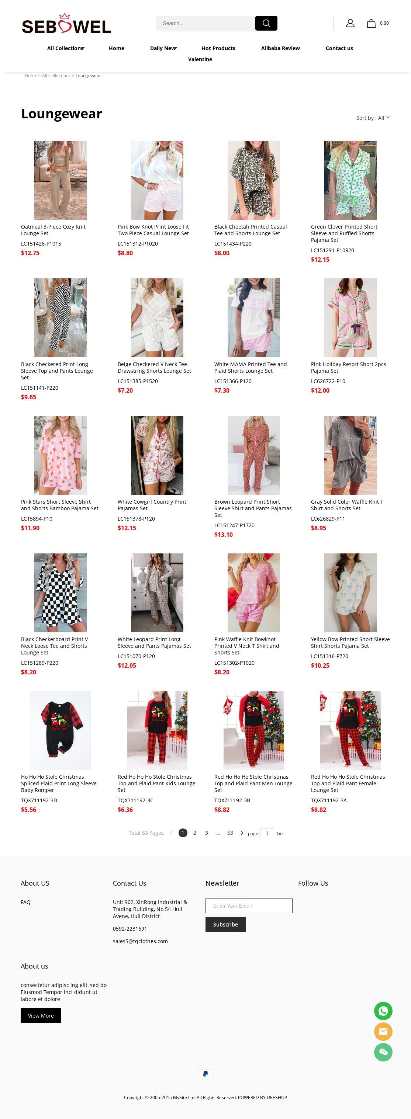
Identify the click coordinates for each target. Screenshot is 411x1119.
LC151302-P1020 (234, 663)
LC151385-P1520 (138, 381)
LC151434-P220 (233, 243)
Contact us (339, 48)
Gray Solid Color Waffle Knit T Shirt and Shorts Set (347, 505)
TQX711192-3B (232, 800)
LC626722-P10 (328, 381)
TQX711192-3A (329, 800)
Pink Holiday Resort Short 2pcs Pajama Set (348, 367)
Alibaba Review (280, 48)
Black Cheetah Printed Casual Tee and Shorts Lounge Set (250, 230)
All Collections (65, 48)
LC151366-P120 (233, 381)
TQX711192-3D (39, 800)
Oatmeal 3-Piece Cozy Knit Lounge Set (53, 230)
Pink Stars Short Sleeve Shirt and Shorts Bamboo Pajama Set (60, 505)
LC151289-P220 (39, 663)
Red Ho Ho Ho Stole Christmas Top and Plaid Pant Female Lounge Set (348, 783)
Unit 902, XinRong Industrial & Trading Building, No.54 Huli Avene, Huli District (150, 909)
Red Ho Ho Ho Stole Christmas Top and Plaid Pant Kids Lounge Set (157, 783)
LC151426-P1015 (41, 243)
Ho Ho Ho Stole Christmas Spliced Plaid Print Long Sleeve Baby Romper (59, 783)
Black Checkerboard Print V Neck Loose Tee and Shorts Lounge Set (54, 646)
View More (41, 1015)
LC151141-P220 (39, 388)
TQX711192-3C (135, 800)
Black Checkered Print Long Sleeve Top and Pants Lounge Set (57, 371)
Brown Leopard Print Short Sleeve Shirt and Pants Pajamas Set (253, 508)
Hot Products (218, 48)
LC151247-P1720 (234, 525)
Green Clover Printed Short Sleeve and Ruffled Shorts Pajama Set (344, 233)
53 (230, 832)
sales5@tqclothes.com (140, 941)
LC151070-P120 (136, 656)
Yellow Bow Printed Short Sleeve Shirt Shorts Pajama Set (350, 642)
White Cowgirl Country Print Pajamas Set (152, 505)
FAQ (26, 902)
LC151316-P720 (329, 656)
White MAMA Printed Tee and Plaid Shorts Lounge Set (250, 367)
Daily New (163, 48)
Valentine (200, 59)
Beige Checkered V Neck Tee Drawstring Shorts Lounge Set (154, 367)
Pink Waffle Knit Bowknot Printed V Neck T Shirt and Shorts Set (246, 646)
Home (116, 48)
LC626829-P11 (328, 518)
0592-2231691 (130, 928)
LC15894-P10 (36, 518)
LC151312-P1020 (138, 243)
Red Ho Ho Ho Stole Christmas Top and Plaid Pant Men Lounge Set (253, 783)
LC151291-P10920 (332, 250)
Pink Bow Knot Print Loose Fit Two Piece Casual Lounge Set (153, 230)
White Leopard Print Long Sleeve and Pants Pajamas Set (154, 642)
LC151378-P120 (136, 518)
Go (280, 833)
